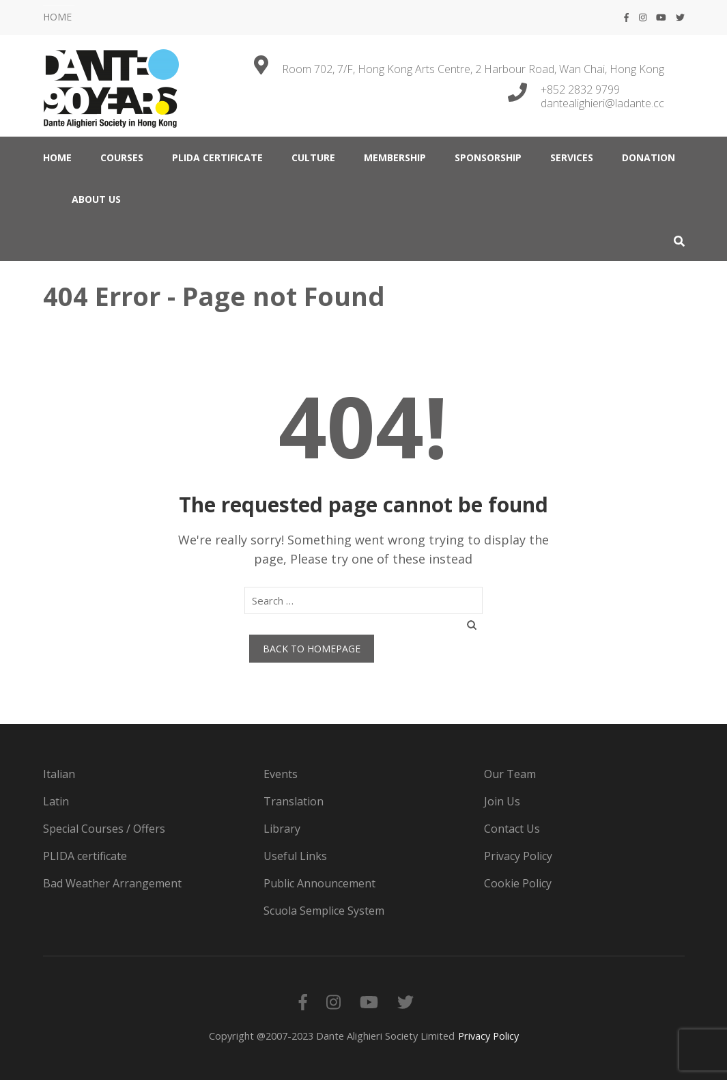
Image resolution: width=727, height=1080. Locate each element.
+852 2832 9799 (580, 89)
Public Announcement (319, 883)
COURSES (121, 157)
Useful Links (295, 855)
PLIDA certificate (217, 157)
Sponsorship (488, 157)
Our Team (510, 773)
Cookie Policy (518, 883)
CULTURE (313, 157)
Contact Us (512, 828)
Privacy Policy (518, 855)
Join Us (502, 801)
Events (280, 773)
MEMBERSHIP (395, 157)
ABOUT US (96, 199)
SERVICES (571, 157)
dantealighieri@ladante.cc (602, 103)
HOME (57, 17)
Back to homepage (311, 648)
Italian (59, 773)
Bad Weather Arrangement (112, 883)
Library (281, 828)
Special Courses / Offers (104, 828)
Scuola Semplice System (323, 910)
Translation (293, 801)
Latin (56, 801)
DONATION (648, 157)
